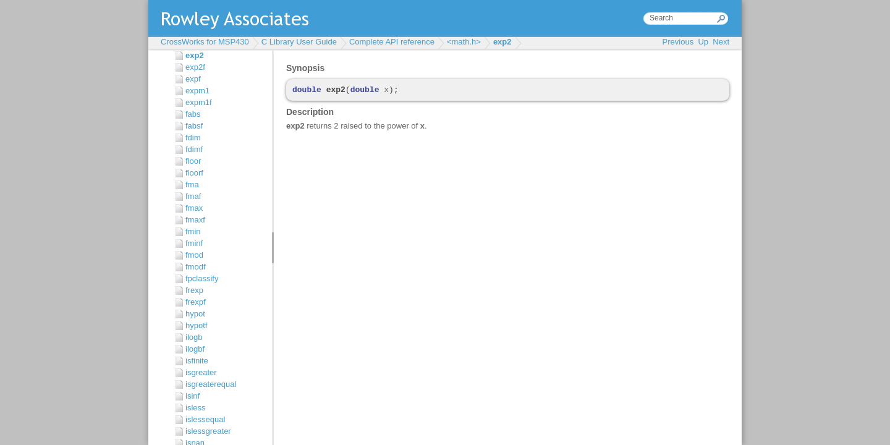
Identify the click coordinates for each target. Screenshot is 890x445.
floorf (194, 172)
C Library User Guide (299, 41)
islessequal (205, 419)
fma (192, 184)
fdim (193, 137)
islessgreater (208, 431)
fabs (193, 114)
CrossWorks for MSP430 (205, 41)
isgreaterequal (210, 384)
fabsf (194, 125)
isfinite (196, 360)
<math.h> (464, 41)
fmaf (193, 196)
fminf (194, 243)
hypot (195, 313)
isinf (192, 395)
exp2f (195, 67)
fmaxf (195, 219)
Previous (678, 41)
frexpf (195, 302)
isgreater (201, 372)
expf (193, 78)
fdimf (194, 149)
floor (193, 161)
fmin (193, 231)
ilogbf (195, 349)
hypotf (196, 325)
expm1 (197, 90)
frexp (194, 290)
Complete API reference (391, 41)
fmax (194, 208)
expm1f (198, 102)
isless (195, 407)
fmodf (195, 266)
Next (721, 41)
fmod (194, 255)
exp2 (502, 41)
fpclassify (201, 278)
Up (703, 41)
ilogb (193, 337)
